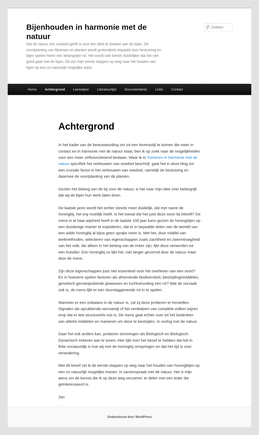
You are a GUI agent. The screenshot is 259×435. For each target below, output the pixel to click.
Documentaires (135, 89)
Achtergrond (55, 89)
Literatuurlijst (106, 89)
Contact (177, 89)
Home (32, 89)
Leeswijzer (81, 89)
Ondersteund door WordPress (129, 417)
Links (159, 89)
